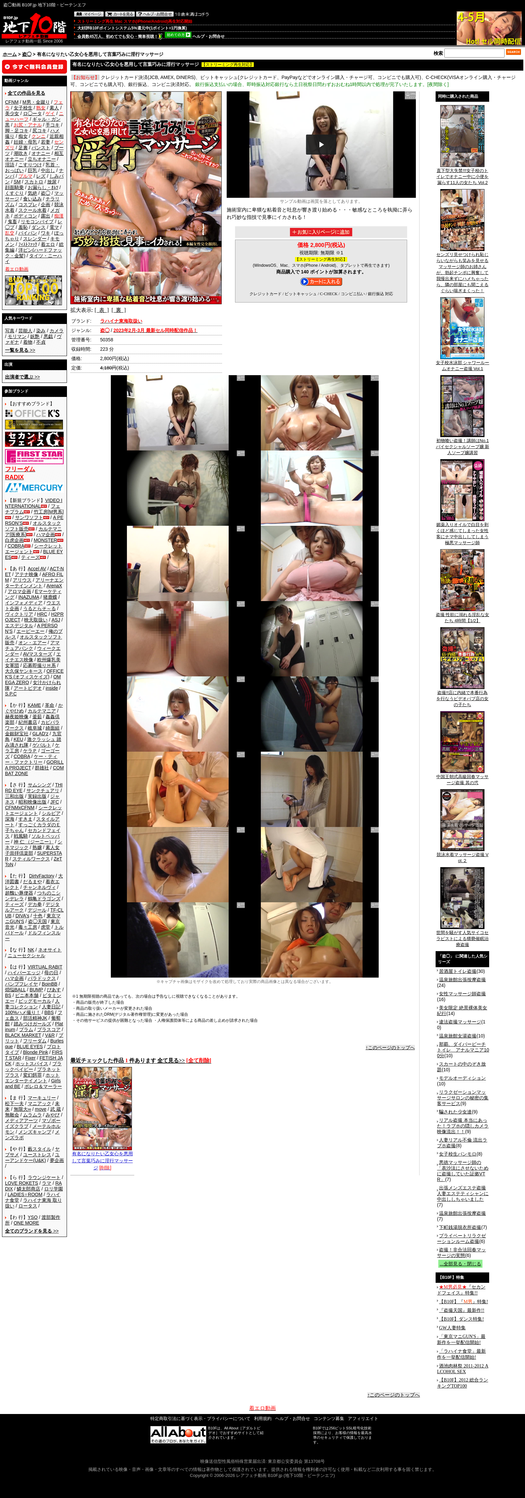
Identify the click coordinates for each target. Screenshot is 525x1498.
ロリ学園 (53, 1188)
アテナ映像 (26, 574)
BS (8, 995)
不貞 (41, 342)
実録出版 (37, 796)
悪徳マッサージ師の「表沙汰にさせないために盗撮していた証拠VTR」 (463, 1171)
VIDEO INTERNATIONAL (33, 503)
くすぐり (14, 193)
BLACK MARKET (23, 1035)
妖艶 (35, 336)
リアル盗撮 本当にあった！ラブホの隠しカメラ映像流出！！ (463, 1125)
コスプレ (27, 204)
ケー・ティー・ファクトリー (31, 759)
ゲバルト (41, 745)
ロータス (27, 1206)
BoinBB (50, 984)
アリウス (22, 580)
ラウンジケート (44, 1177)
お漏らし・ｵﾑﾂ (43, 187)
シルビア (51, 813)
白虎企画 (14, 540)
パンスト (40, 147)
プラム (26, 1029)
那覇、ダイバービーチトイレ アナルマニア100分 (463, 1050)
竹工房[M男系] (49, 511)
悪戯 (48, 336)
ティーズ (30, 557)
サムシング (39, 784)
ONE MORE (26, 1223)
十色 (38, 915)
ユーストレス (37, 1154)
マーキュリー (42, 1097)
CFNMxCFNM (19, 807)
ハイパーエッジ (24, 972)
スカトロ (33, 181)
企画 (45, 204)
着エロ (48, 244)
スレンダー (35, 238)
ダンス (38, 227)
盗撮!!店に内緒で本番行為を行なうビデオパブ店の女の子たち (462, 696)
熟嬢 (37, 847)
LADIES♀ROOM (25, 1194)
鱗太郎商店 (28, 1188)
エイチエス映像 (33, 656)
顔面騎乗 (14, 187)
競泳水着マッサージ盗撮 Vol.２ (463, 855)
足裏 (23, 147)
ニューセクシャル (26, 955)
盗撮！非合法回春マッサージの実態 (461, 1252)
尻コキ (39, 130)
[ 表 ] (101, 310)
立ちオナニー (42, 159)
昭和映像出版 (32, 802)
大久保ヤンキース (24, 671)
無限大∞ (22, 1109)
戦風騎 (21, 836)
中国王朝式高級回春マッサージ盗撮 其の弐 (462, 777)
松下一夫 (14, 1103)
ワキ (45, 233)
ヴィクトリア (19, 614)
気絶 (32, 193)
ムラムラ (32, 1114)
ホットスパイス (31, 1063)
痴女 (23, 136)
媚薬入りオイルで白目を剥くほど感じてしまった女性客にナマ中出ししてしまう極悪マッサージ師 (462, 531)
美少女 (12, 113)
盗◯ (26, 54)
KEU (18, 739)
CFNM (11, 102)
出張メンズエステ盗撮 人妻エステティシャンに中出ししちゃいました (463, 1193)
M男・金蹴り (36, 102)
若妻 (45, 142)
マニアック (39, 1103)
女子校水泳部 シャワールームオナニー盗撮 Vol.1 (463, 363)
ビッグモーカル (34, 1001)
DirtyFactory (41, 876)
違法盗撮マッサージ (460, 1021)
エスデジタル (19, 625)
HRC (42, 614)
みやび (53, 1114)
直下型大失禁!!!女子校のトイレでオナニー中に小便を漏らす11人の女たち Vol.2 (462, 174)
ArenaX (54, 585)
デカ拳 (35, 904)
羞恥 (23, 227)
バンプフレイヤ (21, 984)
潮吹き (21, 153)
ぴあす (54, 989)
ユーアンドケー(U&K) (32, 1157)
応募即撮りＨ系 (39, 665)
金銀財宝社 (16, 733)
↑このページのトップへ (390, 1047)
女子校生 (23, 107)
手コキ (53, 125)
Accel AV (37, 568)
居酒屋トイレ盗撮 (457, 971)
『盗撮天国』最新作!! (461, 1310)
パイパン (27, 233)
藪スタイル (39, 1149)
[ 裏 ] (118, 310)
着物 (27, 342)
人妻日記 (51, 1006)
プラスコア (49, 1029)
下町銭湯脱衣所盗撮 (460, 1227)
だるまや (32, 881)
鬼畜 (12, 221)
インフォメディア (24, 602)
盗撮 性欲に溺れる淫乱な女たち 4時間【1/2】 (463, 615)
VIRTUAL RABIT (45, 967)
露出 (45, 216)
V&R (50, 1035)
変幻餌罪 (32, 1075)
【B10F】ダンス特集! (461, 1319)
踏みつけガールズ (32, 1023)
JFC (54, 802)
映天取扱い (36, 619)
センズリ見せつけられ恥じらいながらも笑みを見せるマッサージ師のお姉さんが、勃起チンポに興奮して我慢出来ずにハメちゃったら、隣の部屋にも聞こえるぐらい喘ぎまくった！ (462, 270)
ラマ (46, 1183)
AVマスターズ (38, 654)
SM (17, 181)
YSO (33, 1217)
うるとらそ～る (39, 608)
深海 (9, 819)
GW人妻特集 (452, 1327)
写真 (9, 330)
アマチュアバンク (32, 645)
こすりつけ (30, 164)
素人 (54, 107)
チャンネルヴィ (39, 887)
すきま (25, 819)
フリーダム (35, 1041)
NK (31, 949)
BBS (49, 1012)
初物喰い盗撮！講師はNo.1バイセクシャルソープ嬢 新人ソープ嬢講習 (463, 444)
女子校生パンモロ (457, 1154)
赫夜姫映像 (16, 716)
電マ (54, 227)
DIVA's (22, 915)
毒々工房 (27, 927)
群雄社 (42, 767)
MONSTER (45, 540)
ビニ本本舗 (27, 995)
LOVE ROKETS (21, 1183)
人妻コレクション (32, 1003)
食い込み (32, 198)
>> (20, 350)
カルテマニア (42, 711)
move (40, 1109)
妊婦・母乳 (25, 142)
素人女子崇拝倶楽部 (32, 850)
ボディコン (25, 216)
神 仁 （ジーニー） (34, 841)
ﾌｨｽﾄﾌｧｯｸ (27, 244)
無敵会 (12, 1114)
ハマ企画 (45, 534)
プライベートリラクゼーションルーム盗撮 (461, 1238)
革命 (49, 705)
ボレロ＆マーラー (43, 1086)
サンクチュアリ (42, 790)
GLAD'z (40, 733)
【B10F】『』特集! (463, 1301)
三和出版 (14, 796)
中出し (48, 170)
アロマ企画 (19, 591)
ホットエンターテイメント (32, 1077)
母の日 (51, 972)
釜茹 (37, 716)
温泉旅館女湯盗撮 (457, 1035)
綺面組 (53, 728)
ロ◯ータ (32, 113)
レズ (41, 176)
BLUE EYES (30, 1046)
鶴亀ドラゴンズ (44, 898)
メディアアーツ (21, 1120)
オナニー (40, 153)
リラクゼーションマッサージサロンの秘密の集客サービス (463, 1097)
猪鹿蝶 (50, 597)
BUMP (36, 989)
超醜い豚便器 (19, 893)
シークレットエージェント (33, 810)
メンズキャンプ (34, 1132)
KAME (34, 705)
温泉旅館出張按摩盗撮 (462, 979)
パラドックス (42, 978)
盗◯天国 (37, 921)
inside (52, 688)
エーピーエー (30, 631)
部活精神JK (35, 1018)
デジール (37, 910)
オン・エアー (32, 642)
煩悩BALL (15, 989)
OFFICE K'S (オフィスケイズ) (34, 673)
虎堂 (45, 927)
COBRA (16, 546)
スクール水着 (32, 210)
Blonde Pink (35, 1052)
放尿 (52, 181)
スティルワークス (31, 858)
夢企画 (57, 1160)
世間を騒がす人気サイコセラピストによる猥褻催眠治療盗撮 (462, 936)
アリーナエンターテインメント (34, 582)
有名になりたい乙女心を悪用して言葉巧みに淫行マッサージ (102, 1158)
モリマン (17, 336)
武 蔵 (55, 1109)
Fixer (30, 1058)
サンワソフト (29, 517)
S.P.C (11, 693)
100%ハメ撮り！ (23, 1012)
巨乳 (32, 170)
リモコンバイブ (37, 221)
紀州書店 (27, 722)
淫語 (9, 164)
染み (41, 330)
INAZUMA (28, 597)
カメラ (57, 330)
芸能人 (25, 330)
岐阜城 (35, 728)
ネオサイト (50, 949)
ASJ (56, 619)
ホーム (10, 54)
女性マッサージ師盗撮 (462, 993)
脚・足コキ (16, 130)
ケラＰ (30, 750)
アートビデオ (28, 688)
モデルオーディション (462, 1078)
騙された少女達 (455, 1111)
